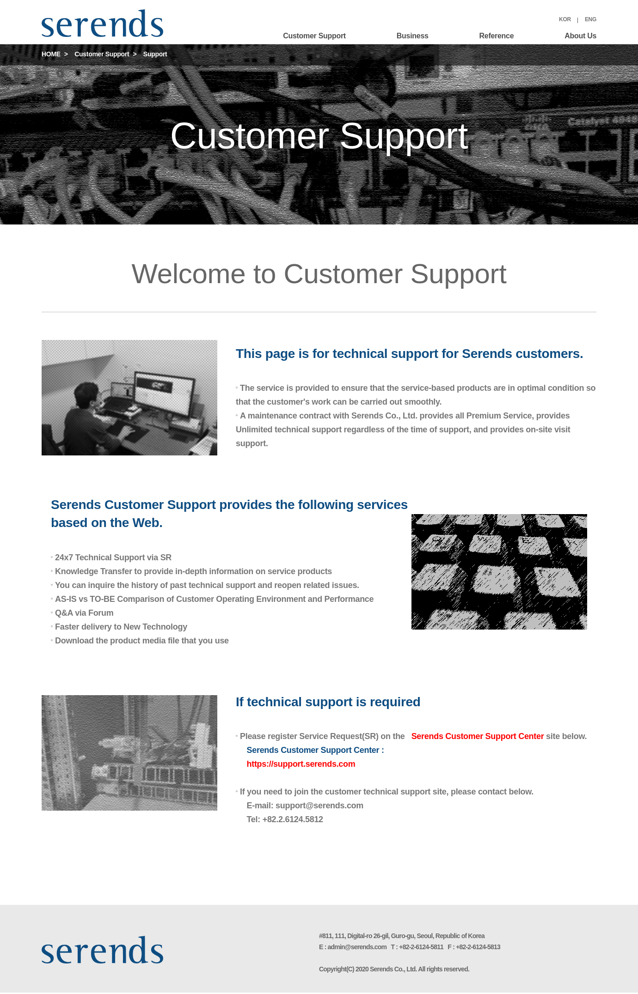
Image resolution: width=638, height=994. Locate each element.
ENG (590, 19)
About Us (580, 36)
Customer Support (314, 36)
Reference (496, 36)
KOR (565, 19)
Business (413, 36)
